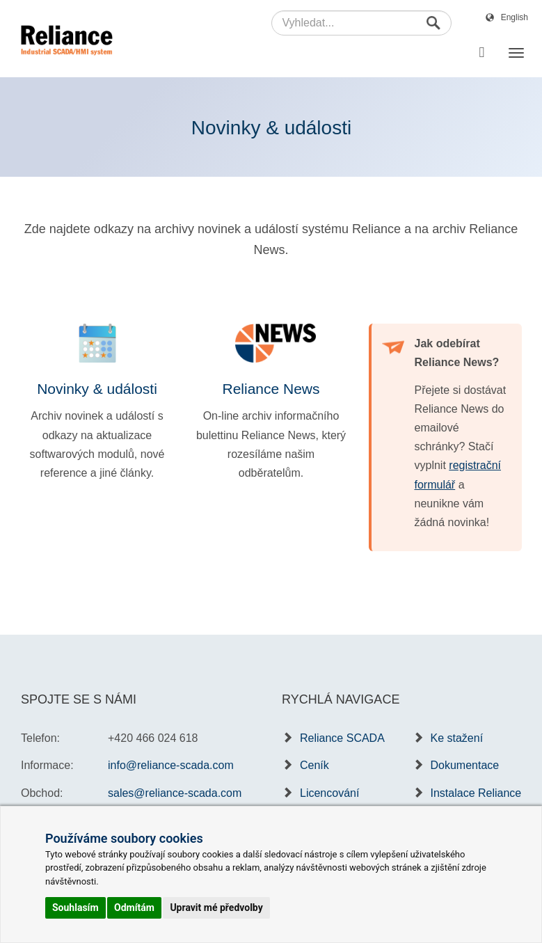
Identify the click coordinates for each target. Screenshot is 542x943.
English (514, 17)
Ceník (314, 765)
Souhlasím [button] (75, 907)
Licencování (329, 793)
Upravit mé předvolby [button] (216, 907)
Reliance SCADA (342, 738)
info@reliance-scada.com (171, 765)
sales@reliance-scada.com (174, 793)
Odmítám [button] (134, 907)
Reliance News (270, 389)
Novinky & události (97, 389)
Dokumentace (465, 765)
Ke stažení (457, 738)
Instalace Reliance (476, 793)
